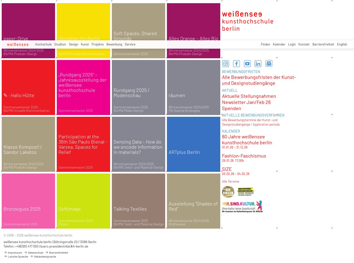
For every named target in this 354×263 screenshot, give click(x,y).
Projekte (98, 44)
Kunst (85, 44)
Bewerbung (114, 44)
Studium (60, 44)
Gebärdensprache (43, 256)
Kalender (279, 44)
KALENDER (231, 131)
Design (73, 44)
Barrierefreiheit (323, 44)
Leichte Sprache (15, 256)
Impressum (12, 252)
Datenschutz (33, 252)
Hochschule (43, 44)
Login (292, 44)
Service (130, 44)
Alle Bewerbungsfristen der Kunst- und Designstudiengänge (259, 80)
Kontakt (304, 44)
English (342, 44)
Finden (265, 44)
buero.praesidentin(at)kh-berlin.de (64, 246)
